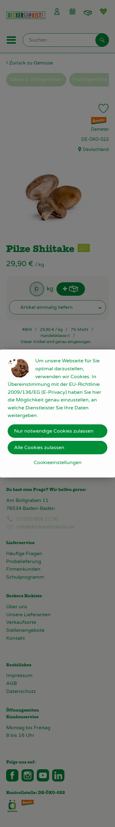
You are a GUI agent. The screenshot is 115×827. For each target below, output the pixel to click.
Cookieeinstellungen (58, 462)
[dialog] (57, 413)
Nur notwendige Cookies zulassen (54, 431)
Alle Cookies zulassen (39, 448)
